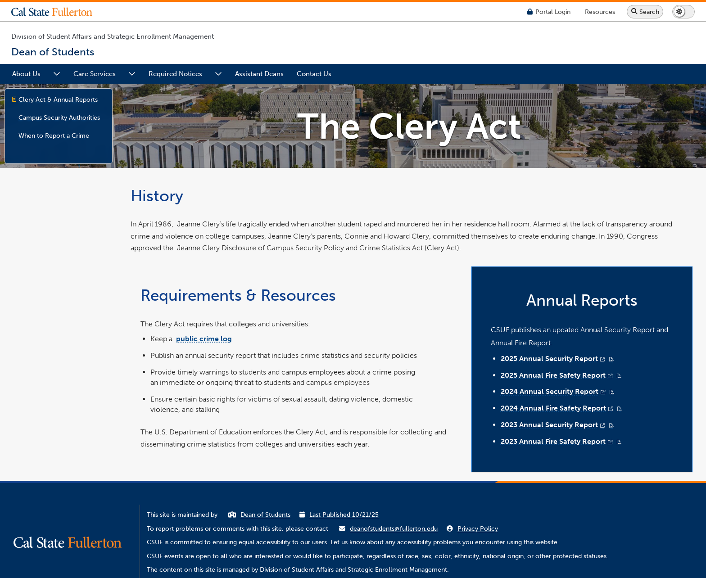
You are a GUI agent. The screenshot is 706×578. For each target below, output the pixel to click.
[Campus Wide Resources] (600, 11)
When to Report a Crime (53, 135)
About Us (26, 74)
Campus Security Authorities (59, 117)
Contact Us (314, 74)
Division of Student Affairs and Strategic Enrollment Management (112, 36)
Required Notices (175, 74)
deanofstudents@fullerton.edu (394, 529)
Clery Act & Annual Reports (58, 99)
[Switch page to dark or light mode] (683, 11)
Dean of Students (265, 515)
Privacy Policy (477, 529)
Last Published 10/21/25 (344, 515)
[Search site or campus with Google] (645, 11)
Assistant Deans (259, 74)
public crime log (204, 338)
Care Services (94, 74)
